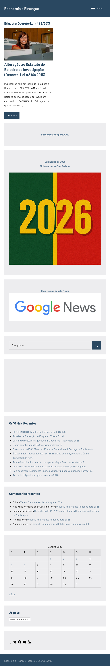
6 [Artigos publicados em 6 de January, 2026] (24, 563)
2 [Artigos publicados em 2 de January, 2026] (64, 557)
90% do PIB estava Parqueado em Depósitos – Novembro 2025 (46, 439)
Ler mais (11, 114)
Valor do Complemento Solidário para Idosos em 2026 (61, 522)
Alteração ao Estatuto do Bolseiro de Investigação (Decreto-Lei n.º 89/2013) (23, 69)
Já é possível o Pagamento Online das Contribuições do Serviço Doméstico (53, 469)
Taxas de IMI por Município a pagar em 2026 (35, 473)
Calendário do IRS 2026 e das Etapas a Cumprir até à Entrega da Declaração (53, 447)
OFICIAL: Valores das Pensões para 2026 (77, 505)
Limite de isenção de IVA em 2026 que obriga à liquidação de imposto (49, 465)
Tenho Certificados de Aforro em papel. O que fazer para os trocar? (48, 460)
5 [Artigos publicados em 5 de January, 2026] (11, 563)
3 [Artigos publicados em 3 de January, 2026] (76, 557)
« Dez (12, 592)
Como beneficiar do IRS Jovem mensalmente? (37, 443)
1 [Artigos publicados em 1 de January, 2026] (50, 557)
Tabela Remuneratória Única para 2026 (41, 501)
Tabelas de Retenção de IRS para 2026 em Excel (38, 434)
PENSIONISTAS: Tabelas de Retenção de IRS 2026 (39, 430)
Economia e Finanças (24, 8)
